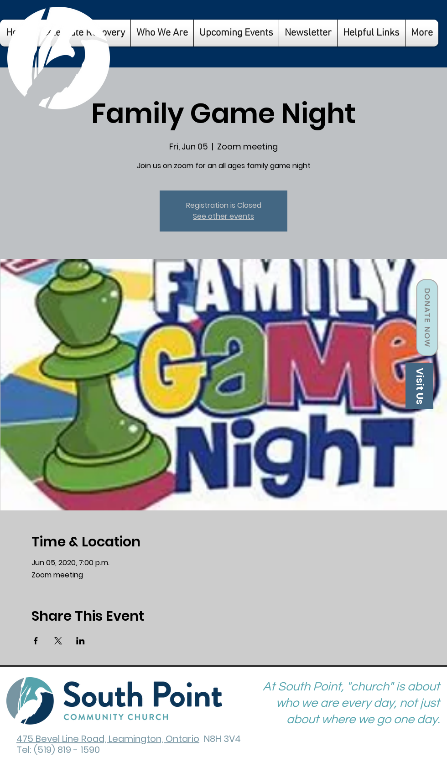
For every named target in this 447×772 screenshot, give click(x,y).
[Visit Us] (419, 386)
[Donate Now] (427, 317)
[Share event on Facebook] (35, 640)
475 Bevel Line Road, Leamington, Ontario (107, 738)
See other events (223, 216)
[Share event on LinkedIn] (80, 640)
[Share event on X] (58, 640)
